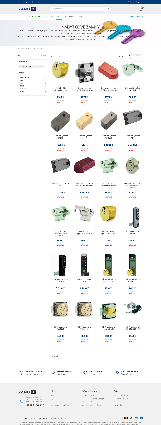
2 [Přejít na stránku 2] (100, 350)
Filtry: (19, 56)
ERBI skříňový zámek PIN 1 (132, 137)
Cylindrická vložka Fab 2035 (132, 89)
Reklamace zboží (88, 402)
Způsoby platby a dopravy (92, 395)
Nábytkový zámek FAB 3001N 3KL (132, 280)
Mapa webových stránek (59, 405)
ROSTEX (23, 89)
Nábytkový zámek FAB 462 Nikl (108, 328)
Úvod (52, 16)
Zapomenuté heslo (121, 399)
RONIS (22, 86)
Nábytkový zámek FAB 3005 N (84, 328)
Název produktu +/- (134, 57)
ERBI (21, 80)
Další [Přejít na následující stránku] (106, 350)
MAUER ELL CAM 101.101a (132, 232)
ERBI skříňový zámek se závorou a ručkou (84, 184)
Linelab (71, 418)
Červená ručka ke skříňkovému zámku (108, 89)
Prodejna (72, 16)
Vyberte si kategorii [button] (34, 16)
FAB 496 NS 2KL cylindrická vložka (108, 232)
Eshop (59, 16)
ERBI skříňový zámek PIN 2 (60, 184)
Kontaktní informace (57, 402)
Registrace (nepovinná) (123, 395)
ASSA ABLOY (24, 77)
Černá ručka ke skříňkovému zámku (84, 89)
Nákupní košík (119, 405)
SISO (22, 91)
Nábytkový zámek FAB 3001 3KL (108, 280)
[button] (141, 9)
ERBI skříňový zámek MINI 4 (84, 137)
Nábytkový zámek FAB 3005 (60, 328)
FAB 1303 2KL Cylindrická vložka (108, 184)
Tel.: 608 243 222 (32, 2)
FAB (21, 83)
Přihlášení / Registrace (135, 2)
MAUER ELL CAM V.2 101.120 (84, 280)
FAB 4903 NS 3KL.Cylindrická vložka (60, 233)
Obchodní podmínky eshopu (93, 399)
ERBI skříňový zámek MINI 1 (60, 137)
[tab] (32, 62)
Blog (64, 16)
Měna (19, 2)
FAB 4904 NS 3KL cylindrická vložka (84, 232)
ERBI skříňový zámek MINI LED (108, 137)
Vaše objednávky (120, 402)
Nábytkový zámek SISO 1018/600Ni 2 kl (133, 328)
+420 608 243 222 (34, 405)
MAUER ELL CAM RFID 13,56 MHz (60, 280)
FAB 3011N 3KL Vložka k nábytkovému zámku (132, 185)
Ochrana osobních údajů (91, 405)
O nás (52, 395)
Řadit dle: (122, 57)
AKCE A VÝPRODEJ (136, 16)
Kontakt (79, 16)
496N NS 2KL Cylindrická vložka (60, 89)
